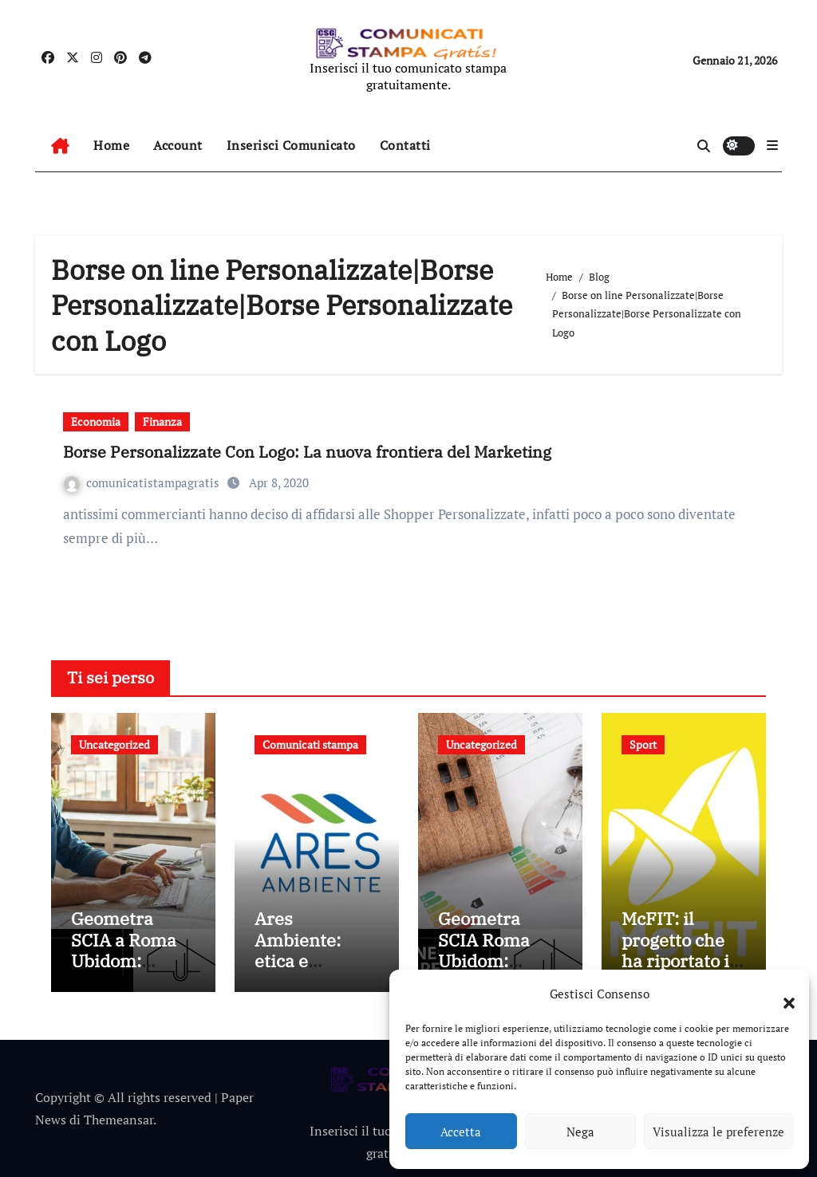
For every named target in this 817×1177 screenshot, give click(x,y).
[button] (781, 994)
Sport (643, 744)
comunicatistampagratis (143, 482)
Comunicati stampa (310, 744)
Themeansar (118, 1119)
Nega (580, 1132)
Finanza (162, 421)
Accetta (460, 1132)
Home (111, 145)
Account (178, 145)
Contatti (405, 145)
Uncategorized (114, 744)
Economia (95, 421)
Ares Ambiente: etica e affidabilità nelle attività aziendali (307, 971)
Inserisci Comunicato (291, 145)
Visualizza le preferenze (718, 1132)
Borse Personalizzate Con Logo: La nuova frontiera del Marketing (307, 452)
